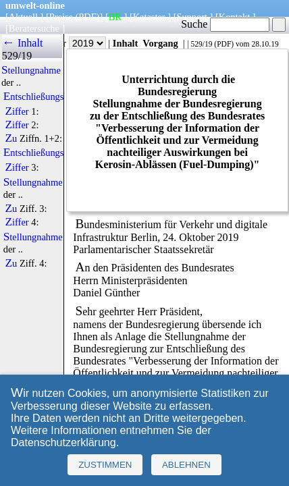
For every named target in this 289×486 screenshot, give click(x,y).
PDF (224, 44)
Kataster (149, 16)
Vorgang (160, 43)
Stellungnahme (31, 70)
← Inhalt (22, 43)
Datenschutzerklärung (63, 442)
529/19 (201, 44)
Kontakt (234, 16)
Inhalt (125, 43)
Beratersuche (34, 28)
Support (191, 16)
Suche (225, 24)
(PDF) (88, 16)
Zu (11, 138)
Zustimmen (105, 465)
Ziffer (17, 111)
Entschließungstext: (42, 96)
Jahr (78, 43)
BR (115, 16)
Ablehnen (186, 465)
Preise (61, 16)
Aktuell (23, 16)
